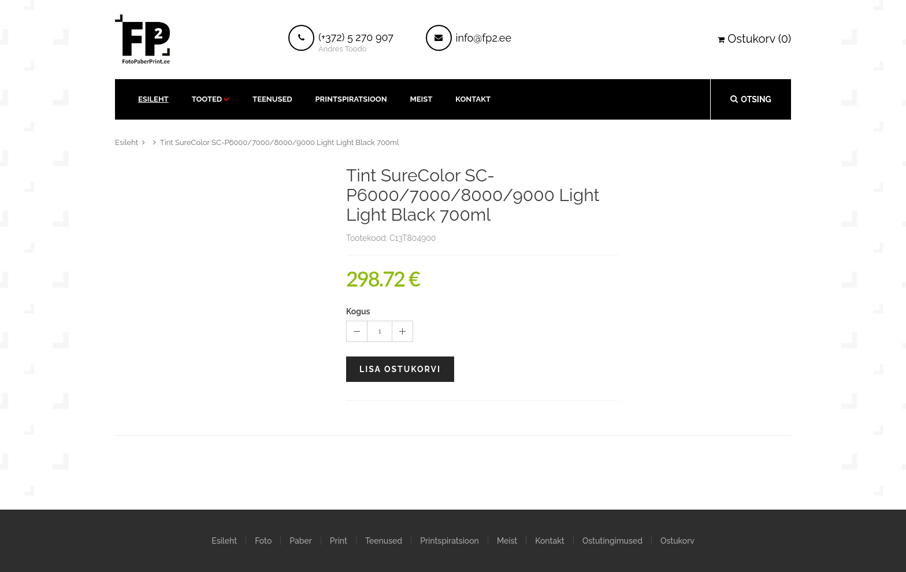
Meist (421, 99)
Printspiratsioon (351, 99)
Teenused (272, 99)
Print (338, 541)
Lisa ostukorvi (400, 369)
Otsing (750, 99)
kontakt (473, 99)
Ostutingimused (612, 541)
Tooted (207, 99)
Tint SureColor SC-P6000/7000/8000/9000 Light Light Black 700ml (279, 142)
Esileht (153, 99)
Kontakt (549, 541)
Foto (263, 541)
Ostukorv (677, 541)
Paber (300, 541)
